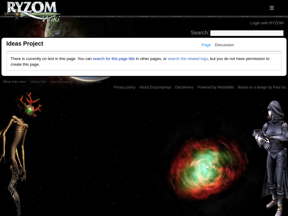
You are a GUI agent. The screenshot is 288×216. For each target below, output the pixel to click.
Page (206, 45)
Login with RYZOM (267, 23)
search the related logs (188, 58)
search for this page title (114, 58)
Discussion (224, 45)
